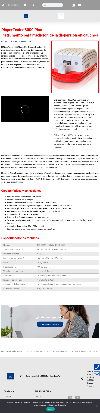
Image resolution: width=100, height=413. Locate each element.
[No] (96, 406)
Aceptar (51, 409)
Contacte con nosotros (50, 324)
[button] (61, 16)
